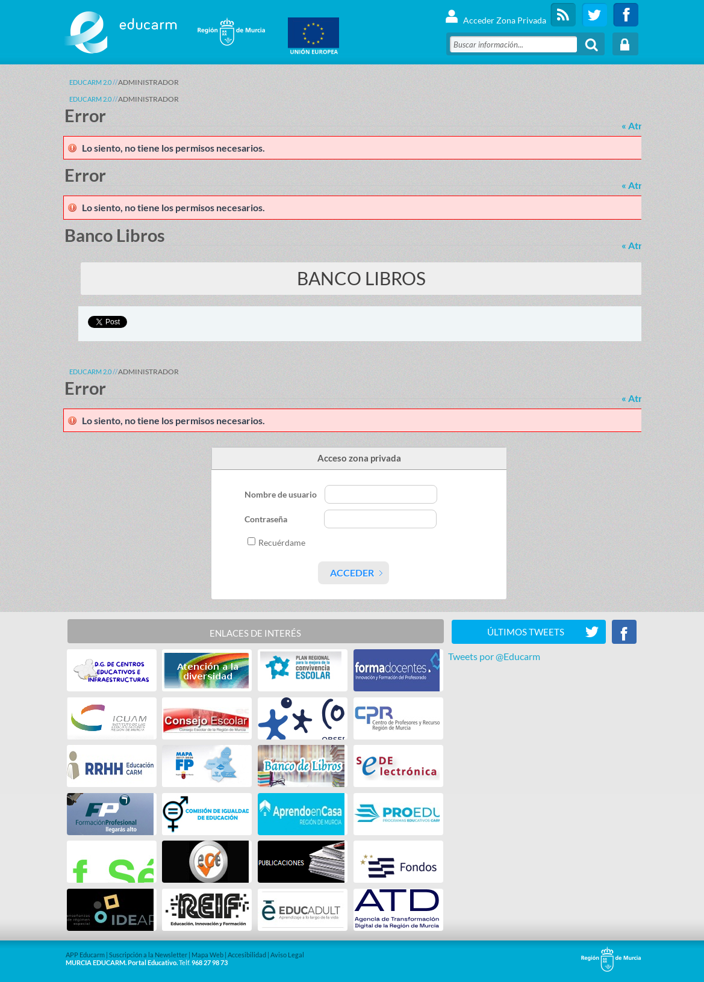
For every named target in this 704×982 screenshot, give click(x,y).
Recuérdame (281, 542)
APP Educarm (85, 955)
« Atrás (636, 125)
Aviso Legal (287, 955)
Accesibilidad (247, 955)
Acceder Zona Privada (495, 14)
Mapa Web (207, 955)
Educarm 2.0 (90, 82)
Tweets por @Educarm (494, 656)
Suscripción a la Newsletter (148, 955)
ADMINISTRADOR (148, 82)
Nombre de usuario (282, 494)
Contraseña (267, 519)
